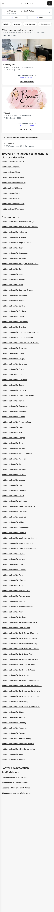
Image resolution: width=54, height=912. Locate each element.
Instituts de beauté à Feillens (13, 417)
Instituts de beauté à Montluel (14, 533)
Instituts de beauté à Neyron (13, 554)
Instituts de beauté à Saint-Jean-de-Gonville (20, 659)
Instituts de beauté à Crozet (13, 369)
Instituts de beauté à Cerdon (13, 306)
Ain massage (8, 143)
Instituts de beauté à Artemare (14, 237)
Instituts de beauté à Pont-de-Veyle (16, 596)
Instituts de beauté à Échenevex (15, 406)
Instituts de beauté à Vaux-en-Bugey (16, 738)
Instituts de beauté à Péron (12, 575)
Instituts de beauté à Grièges (13, 438)
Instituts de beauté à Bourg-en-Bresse (17, 290)
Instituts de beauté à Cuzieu (13, 385)
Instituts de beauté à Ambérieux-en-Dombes (20, 227)
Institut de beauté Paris (11, 198)
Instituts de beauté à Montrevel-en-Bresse (19, 548)
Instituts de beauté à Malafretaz (14, 501)
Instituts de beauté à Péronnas (14, 580)
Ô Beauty (7, 113)
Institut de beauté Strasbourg (13, 204)
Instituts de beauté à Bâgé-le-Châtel (16, 243)
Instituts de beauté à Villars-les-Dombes (18, 744)
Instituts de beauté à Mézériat (14, 517)
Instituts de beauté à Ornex (13, 564)
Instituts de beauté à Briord (13, 301)
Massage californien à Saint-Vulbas (16, 788)
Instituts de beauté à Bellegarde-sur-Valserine (20, 264)
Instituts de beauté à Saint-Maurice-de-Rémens (21, 691)
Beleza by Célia (9, 65)
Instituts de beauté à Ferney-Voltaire (16, 422)
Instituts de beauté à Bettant (13, 274)
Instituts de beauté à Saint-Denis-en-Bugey (19, 638)
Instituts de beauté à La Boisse (14, 475)
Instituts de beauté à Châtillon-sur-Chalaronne (20, 343)
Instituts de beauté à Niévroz (13, 559)
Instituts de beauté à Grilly (12, 443)
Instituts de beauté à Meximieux (14, 512)
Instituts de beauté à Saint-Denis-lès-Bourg (19, 643)
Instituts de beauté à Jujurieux (14, 469)
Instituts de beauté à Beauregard (15, 253)
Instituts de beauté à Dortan (13, 401)
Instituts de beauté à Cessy (13, 316)
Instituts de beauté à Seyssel (13, 717)
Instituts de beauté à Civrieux (13, 353)
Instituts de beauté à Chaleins (14, 327)
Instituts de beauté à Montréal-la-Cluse (17, 543)
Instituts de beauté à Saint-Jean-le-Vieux (18, 670)
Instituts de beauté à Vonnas (13, 759)
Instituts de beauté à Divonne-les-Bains (18, 395)
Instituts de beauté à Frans (12, 427)
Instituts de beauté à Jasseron (14, 459)
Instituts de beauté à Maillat (13, 496)
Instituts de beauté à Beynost (13, 279)
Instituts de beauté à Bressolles (14, 295)
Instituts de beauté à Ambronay (14, 232)
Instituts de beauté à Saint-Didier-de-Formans (20, 649)
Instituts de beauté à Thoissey (14, 723)
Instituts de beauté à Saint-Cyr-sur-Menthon (20, 633)
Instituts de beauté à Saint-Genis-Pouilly (18, 654)
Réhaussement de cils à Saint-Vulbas (16, 793)
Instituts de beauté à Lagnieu (13, 480)
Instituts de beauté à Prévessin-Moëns (17, 607)
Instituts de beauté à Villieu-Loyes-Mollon (18, 749)
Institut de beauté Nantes (12, 188)
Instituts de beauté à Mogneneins (15, 527)
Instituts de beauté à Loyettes (14, 490)
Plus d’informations (27, 82)
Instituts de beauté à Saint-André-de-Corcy (19, 622)
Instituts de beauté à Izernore (13, 448)
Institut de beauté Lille (11, 167)
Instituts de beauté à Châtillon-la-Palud (17, 337)
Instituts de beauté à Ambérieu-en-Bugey (18, 221)
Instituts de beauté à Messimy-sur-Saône (18, 506)
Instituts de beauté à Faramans (14, 411)
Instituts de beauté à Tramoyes (14, 728)
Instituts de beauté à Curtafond (14, 380)
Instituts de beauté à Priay (12, 612)
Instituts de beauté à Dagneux (14, 390)
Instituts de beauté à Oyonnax (14, 570)
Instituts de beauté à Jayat (12, 464)
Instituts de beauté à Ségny (13, 712)
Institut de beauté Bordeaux (13, 161)
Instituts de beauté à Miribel (13, 522)
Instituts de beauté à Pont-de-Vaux (16, 591)
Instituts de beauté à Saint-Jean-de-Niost (18, 665)
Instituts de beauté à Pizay (12, 585)
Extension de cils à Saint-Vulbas (15, 782)
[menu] (3, 3)
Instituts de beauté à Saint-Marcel (15, 675)
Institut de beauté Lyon (11, 172)
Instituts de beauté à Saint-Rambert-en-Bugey (20, 696)
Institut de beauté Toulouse (13, 209)
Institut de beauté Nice (11, 193)
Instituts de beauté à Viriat (12, 754)
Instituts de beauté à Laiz (12, 485)
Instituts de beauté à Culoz (12, 374)
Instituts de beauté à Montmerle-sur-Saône (19, 538)
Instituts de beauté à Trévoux (13, 733)
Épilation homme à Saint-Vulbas (14, 777)
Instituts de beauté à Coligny (13, 359)
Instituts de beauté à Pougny (13, 601)
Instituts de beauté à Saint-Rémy (15, 701)
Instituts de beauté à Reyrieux (14, 617)
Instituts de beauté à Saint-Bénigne (16, 628)
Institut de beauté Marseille (13, 177)
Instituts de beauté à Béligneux (14, 258)
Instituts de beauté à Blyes (12, 285)
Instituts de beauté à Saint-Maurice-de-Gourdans (22, 686)
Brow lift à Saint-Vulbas (11, 772)
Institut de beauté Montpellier (13, 183)
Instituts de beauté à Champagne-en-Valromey (20, 332)
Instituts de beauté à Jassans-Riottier (17, 454)
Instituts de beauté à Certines (14, 311)
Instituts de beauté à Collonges (14, 364)
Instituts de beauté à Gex (12, 432)
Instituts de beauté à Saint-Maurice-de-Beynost (21, 680)
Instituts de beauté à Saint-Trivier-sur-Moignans (21, 707)
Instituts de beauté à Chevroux (14, 348)
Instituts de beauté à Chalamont (15, 322)
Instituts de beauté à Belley (12, 269)
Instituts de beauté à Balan (12, 248)
